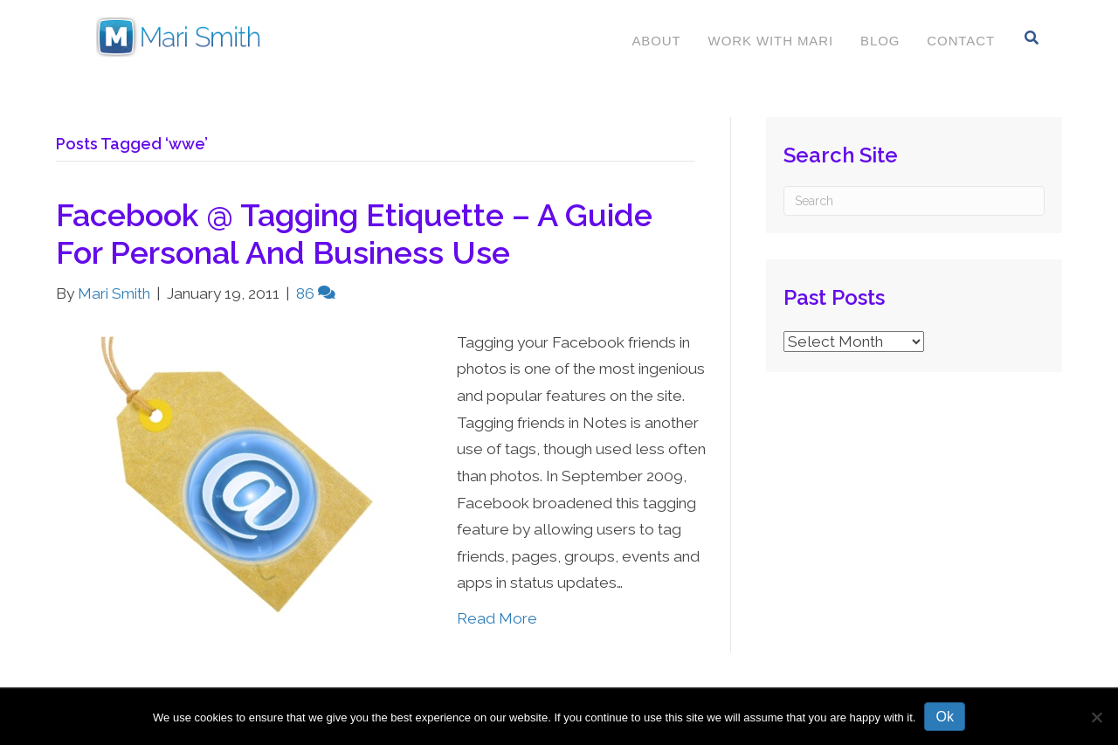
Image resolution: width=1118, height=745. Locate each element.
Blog (880, 40)
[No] (1096, 717)
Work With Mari (770, 40)
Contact (961, 40)
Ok (944, 716)
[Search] (1032, 38)
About (655, 40)
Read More (497, 618)
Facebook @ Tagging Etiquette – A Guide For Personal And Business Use (354, 234)
